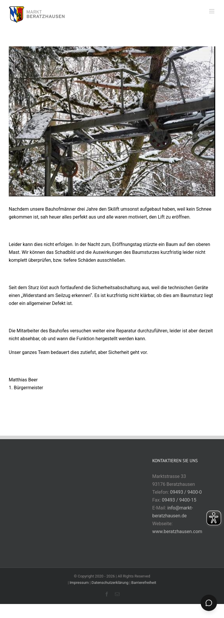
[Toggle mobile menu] (212, 11)
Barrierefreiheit (143, 582)
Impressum (79, 582)
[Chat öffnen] (209, 603)
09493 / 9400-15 (179, 500)
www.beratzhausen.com (177, 531)
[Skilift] (112, 121)
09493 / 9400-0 (186, 492)
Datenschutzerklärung (110, 582)
